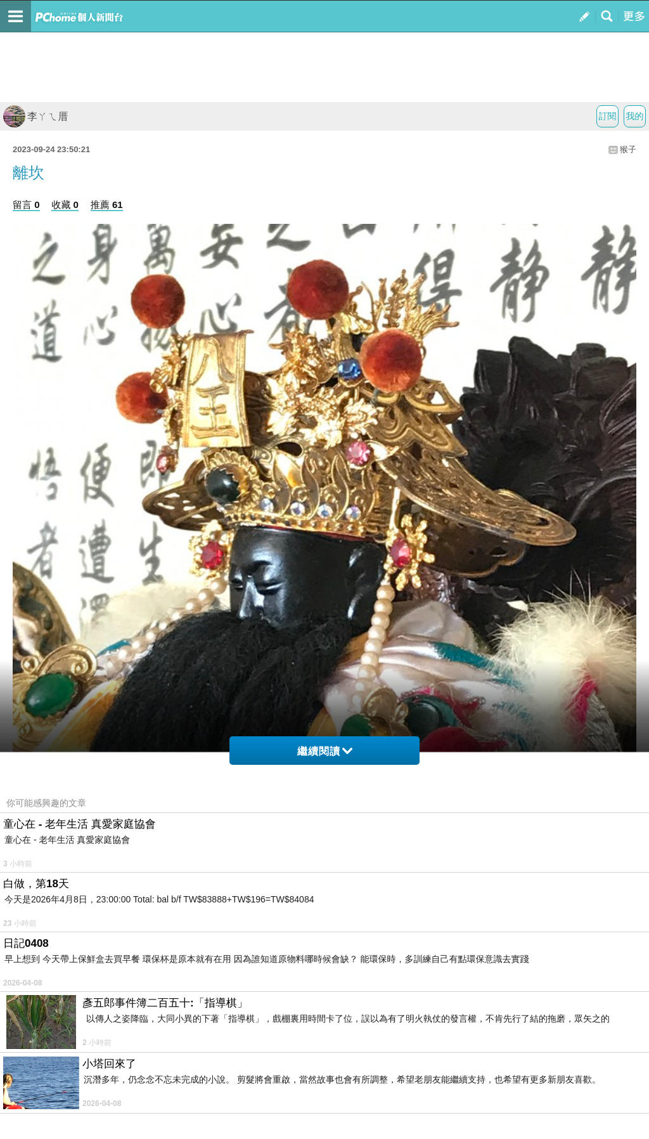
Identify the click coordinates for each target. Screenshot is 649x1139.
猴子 (628, 149)
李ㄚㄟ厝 (35, 116)
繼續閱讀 (324, 751)
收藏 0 (65, 204)
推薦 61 (107, 204)
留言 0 (26, 204)
